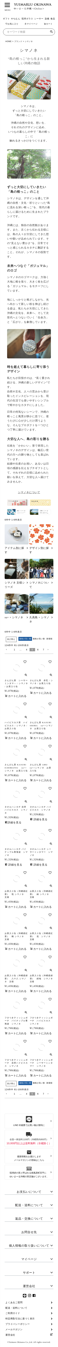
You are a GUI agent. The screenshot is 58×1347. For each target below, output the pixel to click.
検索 (51, 32)
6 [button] (38, 649)
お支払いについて (29, 1191)
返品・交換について (29, 1218)
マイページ (31, 24)
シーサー (38, 19)
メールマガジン (13, 1329)
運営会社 (29, 1286)
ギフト (6, 19)
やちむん (15, 19)
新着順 (49, 639)
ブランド (18, 41)
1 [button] (14, 649)
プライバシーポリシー (17, 1324)
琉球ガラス (27, 19)
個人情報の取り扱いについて (29, 1245)
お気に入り (11, 24)
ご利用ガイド (12, 1313)
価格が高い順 (39, 639)
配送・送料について (29, 1205)
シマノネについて (29, 492)
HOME (8, 41)
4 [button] (26, 649)
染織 (47, 19)
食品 (52, 19)
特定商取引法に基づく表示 (20, 1318)
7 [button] (43, 649)
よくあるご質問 (13, 1302)
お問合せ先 (29, 1232)
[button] (8, 649)
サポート (29, 1272)
